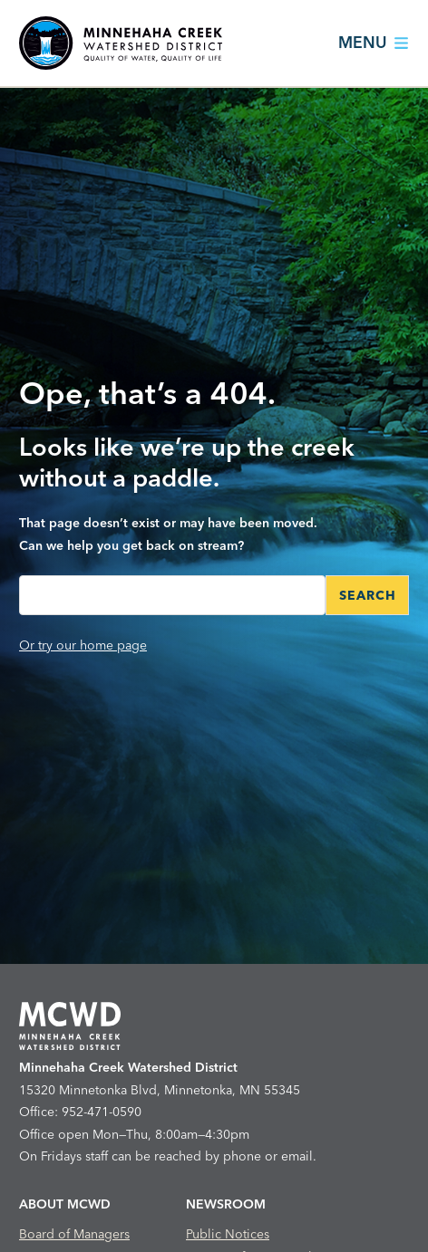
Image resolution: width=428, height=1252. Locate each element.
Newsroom (226, 1204)
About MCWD (65, 1204)
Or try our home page (83, 645)
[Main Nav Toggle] (368, 43)
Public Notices (227, 1234)
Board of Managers (74, 1234)
